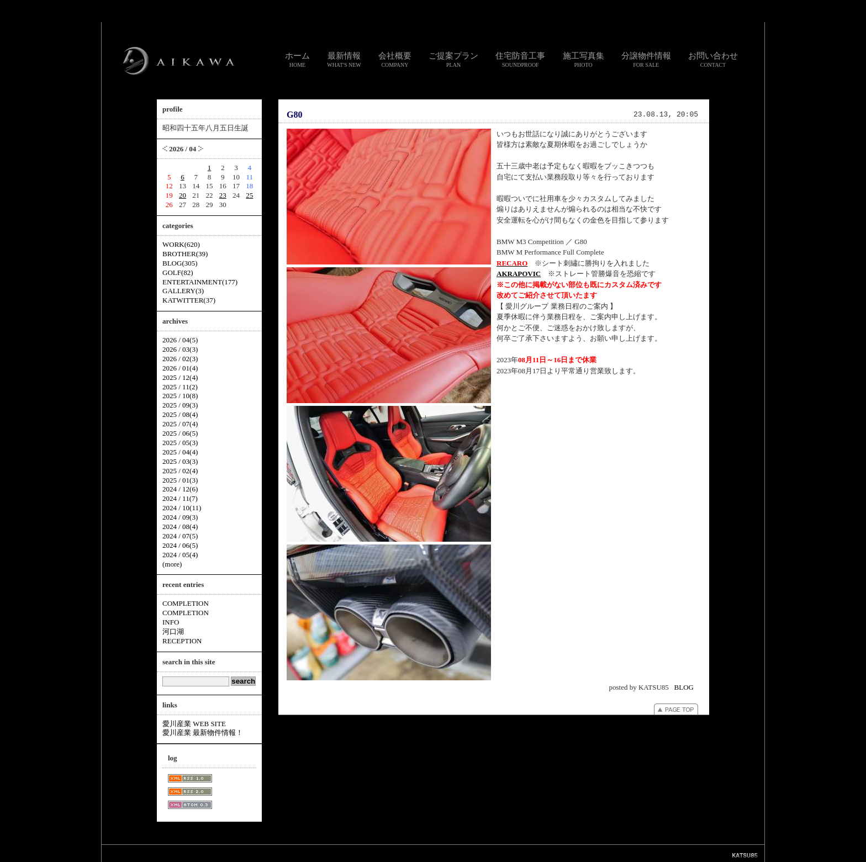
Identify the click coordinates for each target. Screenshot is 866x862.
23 (222, 195)
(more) (172, 564)
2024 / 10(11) (181, 508)
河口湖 (173, 631)
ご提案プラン (453, 59)
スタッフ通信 (310, 853)
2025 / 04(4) (180, 452)
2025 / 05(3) (180, 442)
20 (182, 195)
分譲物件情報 (646, 59)
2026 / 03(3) (180, 349)
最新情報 (344, 59)
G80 (294, 114)
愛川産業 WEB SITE (194, 724)
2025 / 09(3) (180, 405)
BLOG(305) (180, 263)
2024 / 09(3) (180, 517)
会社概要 (394, 59)
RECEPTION (182, 641)
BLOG (684, 687)
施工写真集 (583, 59)
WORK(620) (181, 244)
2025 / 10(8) (180, 396)
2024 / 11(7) (180, 498)
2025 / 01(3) (180, 480)
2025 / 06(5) (180, 433)
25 (249, 195)
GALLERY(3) (183, 291)
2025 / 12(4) (180, 377)
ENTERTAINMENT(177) (199, 282)
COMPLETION (185, 603)
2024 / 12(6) (180, 489)
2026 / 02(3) (180, 359)
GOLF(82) (177, 272)
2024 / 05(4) (180, 555)
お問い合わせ (713, 59)
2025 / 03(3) (180, 461)
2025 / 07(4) (180, 424)
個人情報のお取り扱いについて (437, 853)
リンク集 (382, 853)
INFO (170, 622)
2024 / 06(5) (180, 545)
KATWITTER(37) (188, 300)
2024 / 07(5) (180, 536)
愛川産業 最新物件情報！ (202, 732)
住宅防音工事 (520, 59)
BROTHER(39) (185, 254)
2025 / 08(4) (180, 414)
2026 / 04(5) (180, 340)
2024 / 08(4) (180, 526)
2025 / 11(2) (180, 387)
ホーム (297, 59)
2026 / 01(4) (180, 368)
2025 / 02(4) (180, 471)
